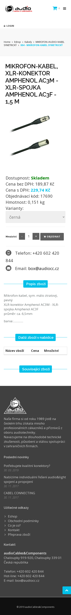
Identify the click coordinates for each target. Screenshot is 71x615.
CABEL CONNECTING (19, 493)
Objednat (52, 236)
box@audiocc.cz (43, 268)
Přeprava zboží (19, 534)
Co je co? (14, 525)
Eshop (17, 42)
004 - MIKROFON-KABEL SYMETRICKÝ (41, 45)
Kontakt (14, 530)
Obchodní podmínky (23, 521)
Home (7, 42)
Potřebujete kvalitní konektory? (27, 466)
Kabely (28, 42)
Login (9, 25)
